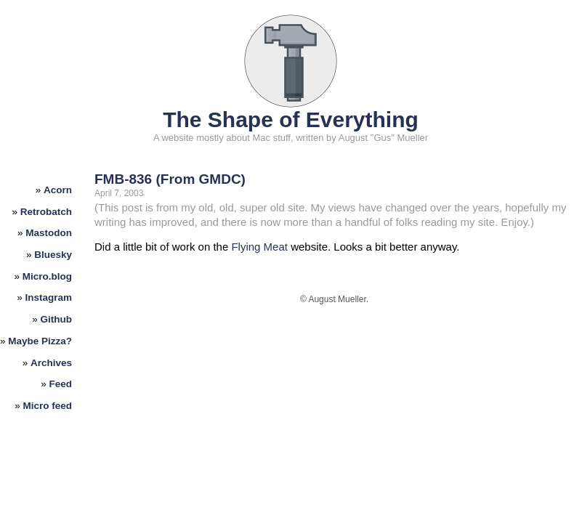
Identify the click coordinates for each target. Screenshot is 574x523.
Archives (51, 362)
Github (57, 319)
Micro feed (48, 405)
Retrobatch (46, 211)
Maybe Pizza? (40, 341)
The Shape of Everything (291, 119)
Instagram (49, 297)
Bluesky (53, 254)
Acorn (58, 190)
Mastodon (48, 232)
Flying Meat (259, 246)
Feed (61, 383)
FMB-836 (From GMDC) (170, 179)
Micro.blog (47, 276)
